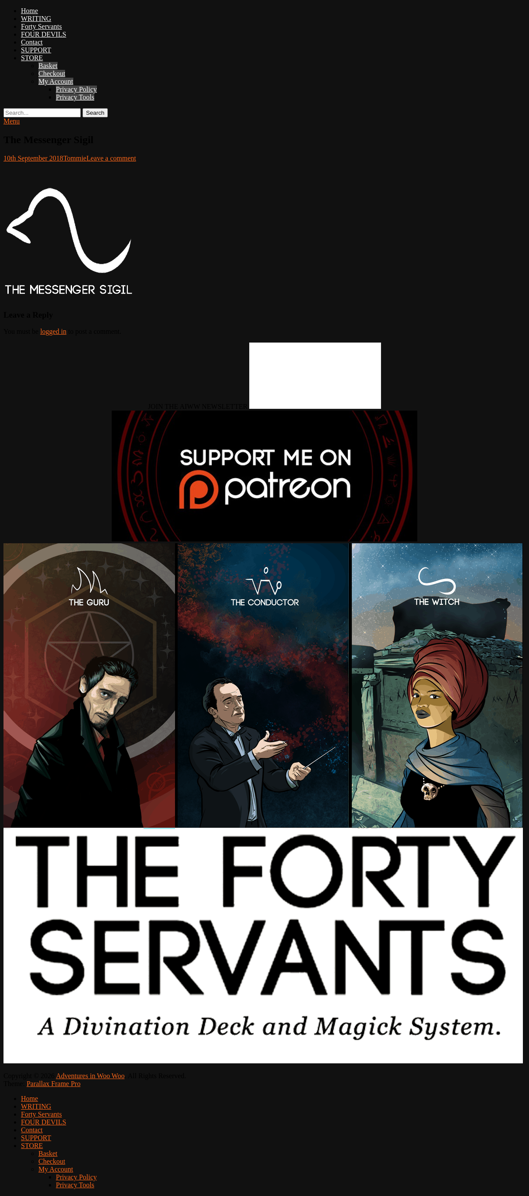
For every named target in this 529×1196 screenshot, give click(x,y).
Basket (48, 65)
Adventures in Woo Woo (90, 1075)
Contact (32, 42)
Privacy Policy (76, 89)
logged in (53, 331)
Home (29, 10)
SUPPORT (36, 50)
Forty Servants (41, 26)
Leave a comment (111, 158)
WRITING (36, 18)
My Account (55, 81)
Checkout (51, 73)
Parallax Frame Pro (54, 1083)
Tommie (74, 158)
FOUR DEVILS (43, 34)
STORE (32, 58)
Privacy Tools (75, 97)
